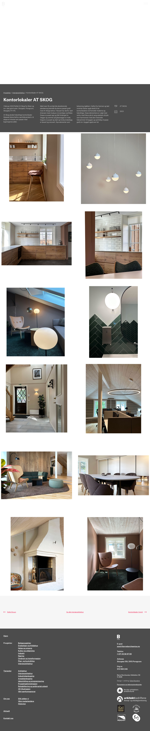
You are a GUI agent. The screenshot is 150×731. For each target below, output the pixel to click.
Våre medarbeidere (26, 701)
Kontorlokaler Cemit (135, 612)
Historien (22, 704)
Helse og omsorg (25, 648)
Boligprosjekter (24, 643)
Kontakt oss (8, 718)
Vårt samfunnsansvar (26, 691)
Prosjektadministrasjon (27, 684)
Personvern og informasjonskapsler (129, 684)
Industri (21, 653)
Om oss (6, 699)
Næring (21, 656)
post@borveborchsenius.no (128, 646)
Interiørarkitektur (25, 664)
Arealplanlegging (25, 679)
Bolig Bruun (11, 612)
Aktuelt (6, 711)
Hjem (5, 636)
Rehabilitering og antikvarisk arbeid (33, 686)
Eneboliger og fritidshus (28, 646)
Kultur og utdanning (26, 651)
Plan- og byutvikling (26, 661)
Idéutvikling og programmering (31, 681)
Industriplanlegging (26, 676)
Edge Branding (135, 681)
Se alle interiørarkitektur (75, 612)
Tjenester (7, 671)
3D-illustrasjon (24, 689)
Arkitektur (22, 671)
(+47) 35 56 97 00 (124, 654)
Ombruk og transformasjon (29, 658)
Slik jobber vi (23, 699)
